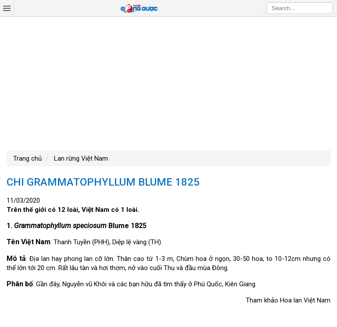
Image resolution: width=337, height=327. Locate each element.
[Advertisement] (168, 82)
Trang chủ (27, 158)
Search (326, 7)
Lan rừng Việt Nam (80, 158)
